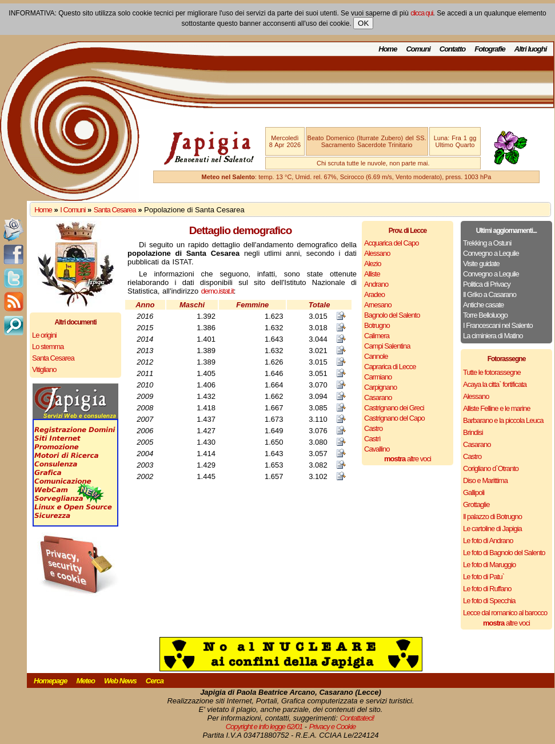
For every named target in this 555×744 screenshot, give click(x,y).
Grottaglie (476, 504)
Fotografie (489, 49)
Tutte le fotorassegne (492, 372)
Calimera (376, 335)
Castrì (372, 438)
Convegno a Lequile (491, 253)
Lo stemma (47, 346)
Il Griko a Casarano (489, 294)
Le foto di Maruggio (489, 564)
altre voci (407, 458)
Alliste (372, 274)
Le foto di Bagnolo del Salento (504, 552)
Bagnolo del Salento (392, 315)
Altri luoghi (530, 49)
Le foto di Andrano (488, 540)
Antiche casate (483, 304)
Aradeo (374, 294)
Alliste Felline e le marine (496, 408)
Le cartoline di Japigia (492, 528)
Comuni (418, 49)
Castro (373, 428)
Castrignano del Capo (394, 418)
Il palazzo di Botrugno (492, 516)
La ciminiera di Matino (492, 335)
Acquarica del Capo (391, 243)
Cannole (376, 356)
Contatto (452, 49)
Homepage (50, 680)
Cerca (154, 680)
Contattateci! (357, 718)
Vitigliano (44, 369)
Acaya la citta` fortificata (494, 384)
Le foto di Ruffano (487, 588)
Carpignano (380, 387)
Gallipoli (473, 492)
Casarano (378, 397)
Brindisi (473, 432)
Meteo (85, 680)
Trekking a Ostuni (487, 243)
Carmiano (378, 377)
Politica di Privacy (486, 284)
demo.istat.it (217, 291)
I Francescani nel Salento (498, 325)
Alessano (377, 253)
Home (387, 49)
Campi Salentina (387, 346)
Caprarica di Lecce (390, 366)
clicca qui (421, 13)
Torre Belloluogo (485, 315)
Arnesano (378, 304)
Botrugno (377, 325)
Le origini (44, 335)
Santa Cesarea (115, 209)
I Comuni (72, 209)
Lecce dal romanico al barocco (505, 612)
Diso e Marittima (485, 480)
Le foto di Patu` (483, 576)
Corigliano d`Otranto (490, 468)
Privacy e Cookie (332, 726)
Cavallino (376, 449)
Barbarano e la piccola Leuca (503, 420)
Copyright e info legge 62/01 (264, 726)
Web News (120, 680)
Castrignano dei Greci (394, 407)
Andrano (376, 284)
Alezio (372, 263)
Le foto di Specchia (489, 600)
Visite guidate (481, 263)
